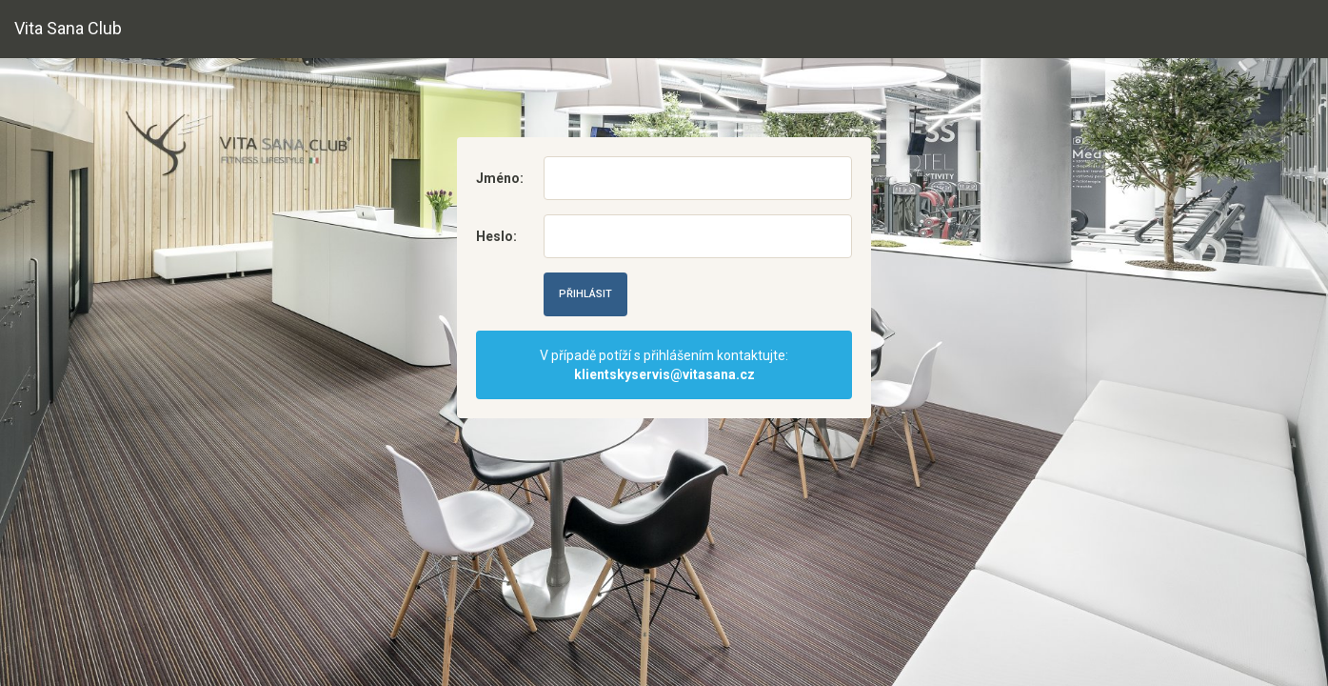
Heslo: (495, 236)
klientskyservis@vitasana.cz (664, 374)
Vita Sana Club (68, 28)
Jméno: (495, 178)
